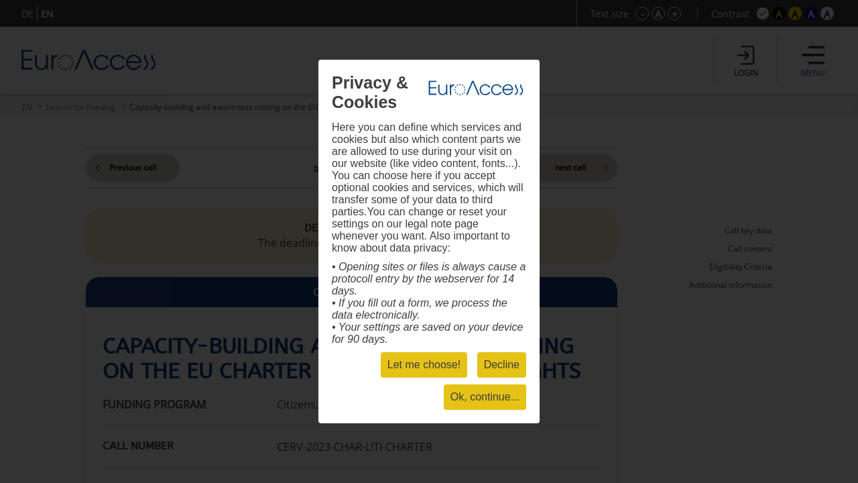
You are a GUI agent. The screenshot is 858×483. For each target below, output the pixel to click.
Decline (501, 364)
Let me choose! (424, 364)
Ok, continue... (484, 396)
